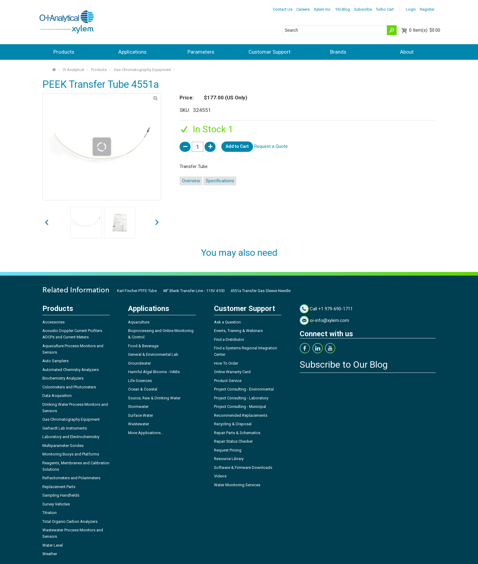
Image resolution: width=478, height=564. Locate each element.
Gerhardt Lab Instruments (64, 428)
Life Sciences (140, 380)
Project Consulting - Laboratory (241, 398)
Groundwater (139, 363)
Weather (49, 554)
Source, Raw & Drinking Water (154, 398)
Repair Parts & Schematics (237, 432)
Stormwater (138, 406)
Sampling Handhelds (60, 495)
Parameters (200, 52)
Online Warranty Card (232, 371)
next (46, 223)
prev (157, 223)
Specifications (220, 181)
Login (411, 9)
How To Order (226, 363)
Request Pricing (227, 450)
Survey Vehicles (56, 504)
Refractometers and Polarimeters (71, 478)
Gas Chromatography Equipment (142, 69)
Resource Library (229, 458)
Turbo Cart (385, 9)
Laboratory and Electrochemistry (70, 436)
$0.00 (424, 30)
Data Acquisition (57, 395)
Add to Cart (237, 146)
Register (427, 9)
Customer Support (269, 52)
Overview (191, 181)
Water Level (52, 545)
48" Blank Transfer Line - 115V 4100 (193, 290)
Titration (49, 512)
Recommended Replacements (240, 415)
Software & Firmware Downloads (243, 467)
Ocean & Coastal (142, 389)
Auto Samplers (55, 361)
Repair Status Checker (233, 441)
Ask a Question (227, 322)
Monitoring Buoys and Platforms (70, 454)
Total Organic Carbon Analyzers (70, 521)
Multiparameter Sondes (63, 445)
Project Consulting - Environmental (244, 389)
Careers (303, 9)
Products (63, 52)
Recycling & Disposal (232, 424)
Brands (338, 52)
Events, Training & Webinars (238, 330)
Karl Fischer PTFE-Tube (137, 290)
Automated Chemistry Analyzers (70, 369)
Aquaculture (138, 322)
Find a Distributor (229, 339)
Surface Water (140, 415)
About (407, 52)
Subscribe (363, 9)
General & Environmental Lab (153, 354)
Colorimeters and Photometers (69, 387)
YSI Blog (342, 9)
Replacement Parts (58, 486)
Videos (220, 476)
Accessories (53, 322)
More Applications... (145, 432)
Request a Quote (271, 146)
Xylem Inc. (322, 9)
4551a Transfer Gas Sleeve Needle (260, 290)
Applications (132, 52)
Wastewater (138, 424)
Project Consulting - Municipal (240, 406)
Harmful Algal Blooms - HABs (154, 371)
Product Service (227, 380)
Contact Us (282, 9)
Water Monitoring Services (237, 485)
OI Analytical (73, 69)
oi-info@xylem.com (329, 320)
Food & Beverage (143, 346)
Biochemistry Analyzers (63, 378)
